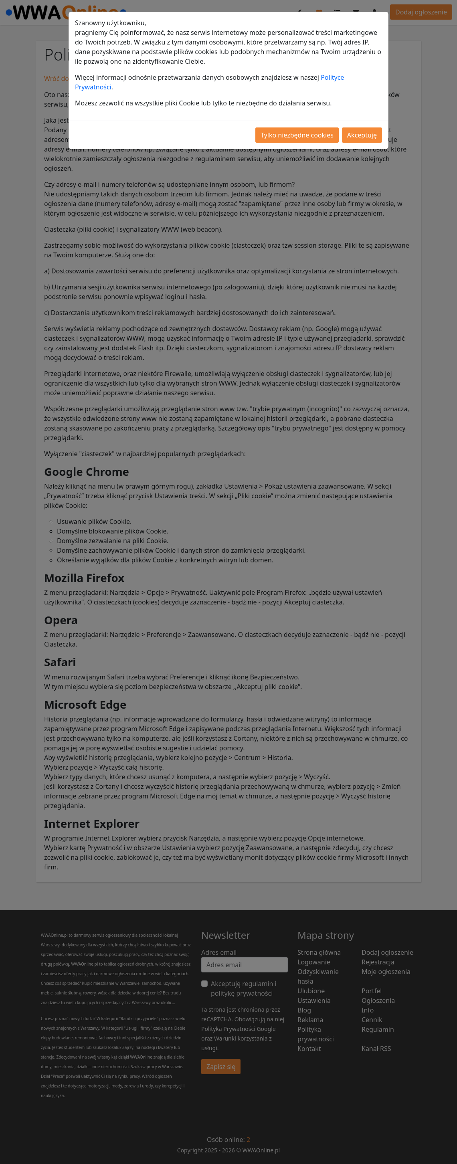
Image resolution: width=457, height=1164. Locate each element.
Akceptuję (362, 135)
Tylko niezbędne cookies (297, 135)
